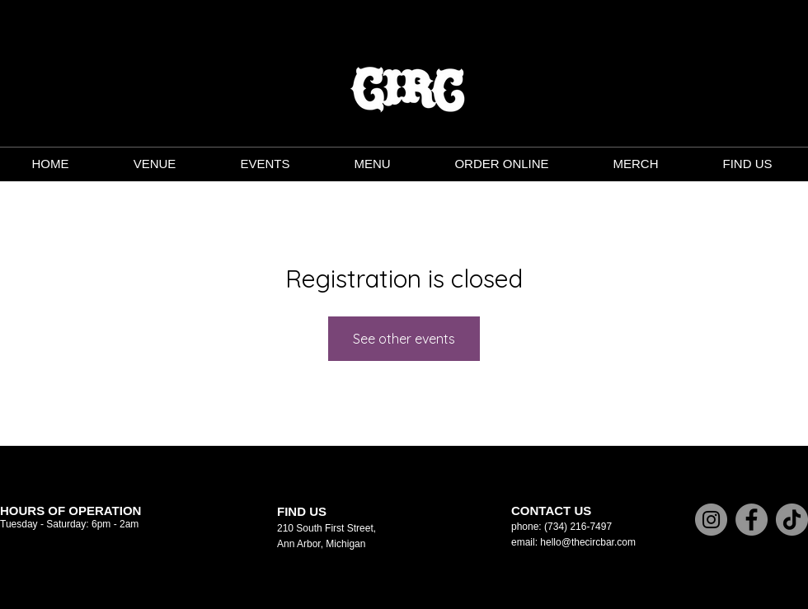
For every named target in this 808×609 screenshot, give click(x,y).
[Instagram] (711, 520)
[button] (372, 164)
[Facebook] (751, 520)
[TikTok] (792, 520)
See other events (404, 338)
